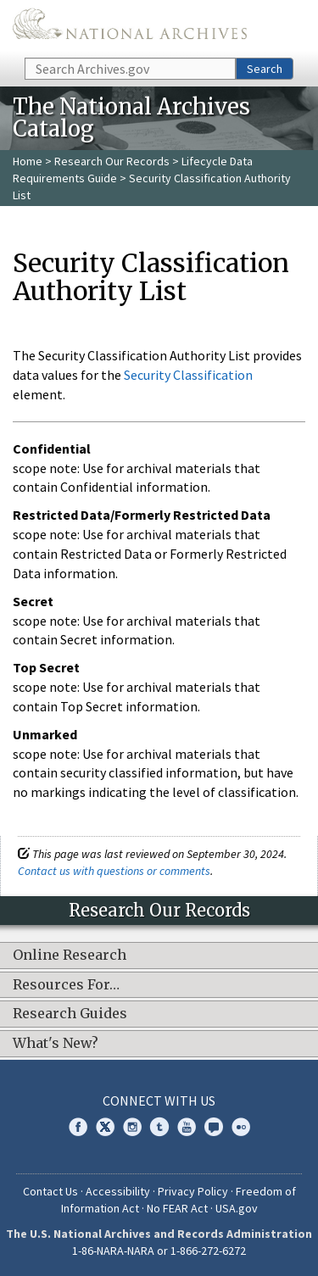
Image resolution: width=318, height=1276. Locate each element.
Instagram (132, 1127)
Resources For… (66, 985)
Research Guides (70, 1014)
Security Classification (188, 374)
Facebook (78, 1127)
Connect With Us (159, 1100)
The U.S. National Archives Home (130, 27)
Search (264, 68)
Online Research (69, 955)
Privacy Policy (193, 1191)
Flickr (241, 1127)
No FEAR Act (177, 1208)
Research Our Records (112, 161)
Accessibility (118, 1191)
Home (27, 161)
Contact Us (50, 1191)
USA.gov (236, 1208)
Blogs (214, 1127)
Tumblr (159, 1127)
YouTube (186, 1127)
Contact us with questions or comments (114, 870)
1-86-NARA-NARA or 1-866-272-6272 (159, 1250)
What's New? (55, 1043)
